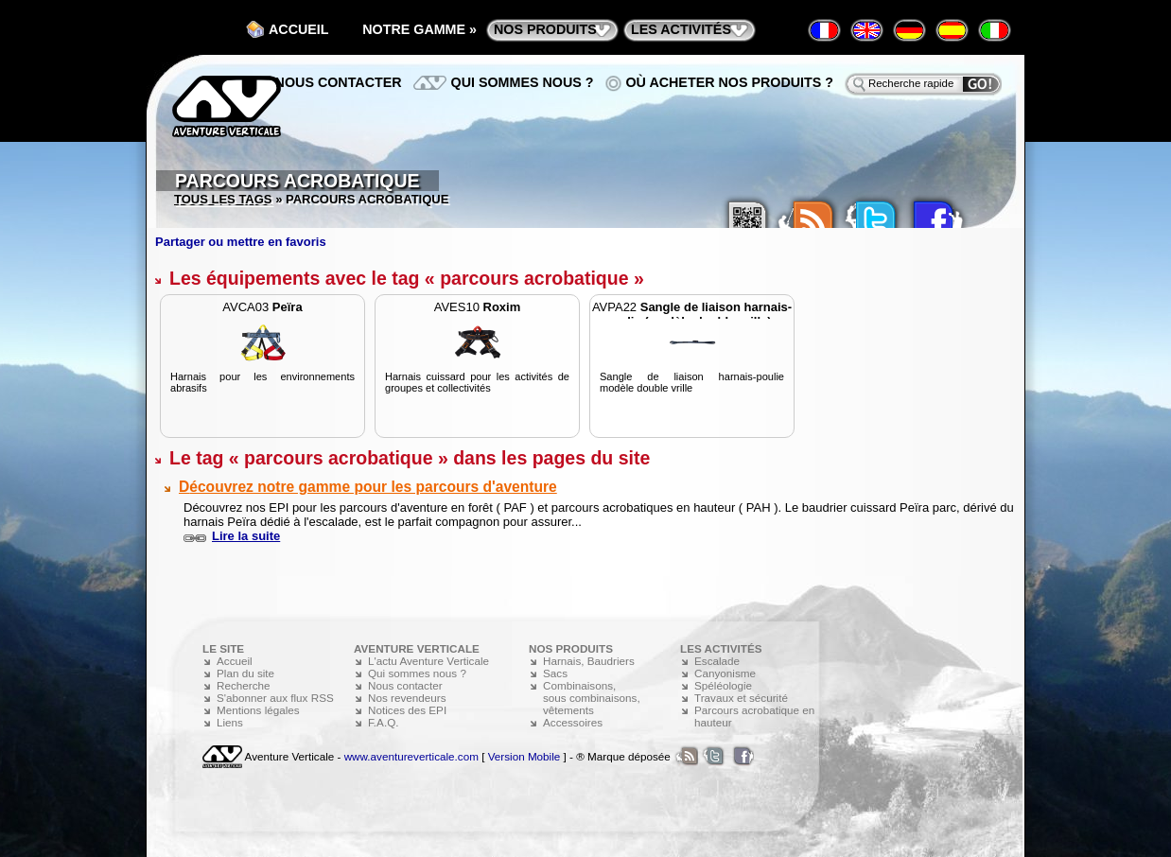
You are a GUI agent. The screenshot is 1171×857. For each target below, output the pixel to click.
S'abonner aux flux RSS (275, 697)
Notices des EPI (407, 710)
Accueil (299, 29)
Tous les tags (223, 199)
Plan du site (245, 673)
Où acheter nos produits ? (730, 82)
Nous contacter (338, 82)
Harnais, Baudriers (589, 661)
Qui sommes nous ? (522, 82)
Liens (230, 722)
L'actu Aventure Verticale (428, 661)
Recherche (244, 685)
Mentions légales (258, 710)
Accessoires (573, 722)
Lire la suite (246, 536)
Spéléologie (723, 685)
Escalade (717, 661)
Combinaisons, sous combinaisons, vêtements (591, 697)
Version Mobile (524, 756)
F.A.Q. (383, 722)
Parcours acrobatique (297, 180)
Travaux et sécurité (741, 697)
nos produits (545, 29)
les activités (681, 29)
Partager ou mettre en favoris (240, 242)
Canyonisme (725, 673)
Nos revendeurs (407, 697)
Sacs (555, 673)
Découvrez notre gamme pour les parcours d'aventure (368, 487)
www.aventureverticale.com (411, 756)
